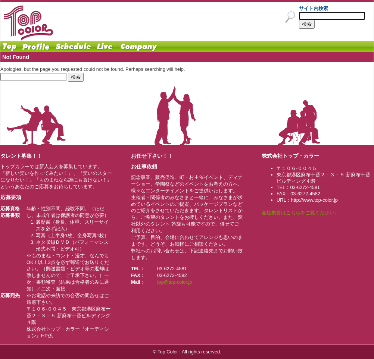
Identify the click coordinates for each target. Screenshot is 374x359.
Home (9, 46)
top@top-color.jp (174, 282)
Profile (36, 46)
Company (138, 46)
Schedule (73, 46)
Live (105, 46)
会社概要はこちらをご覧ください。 (300, 212)
